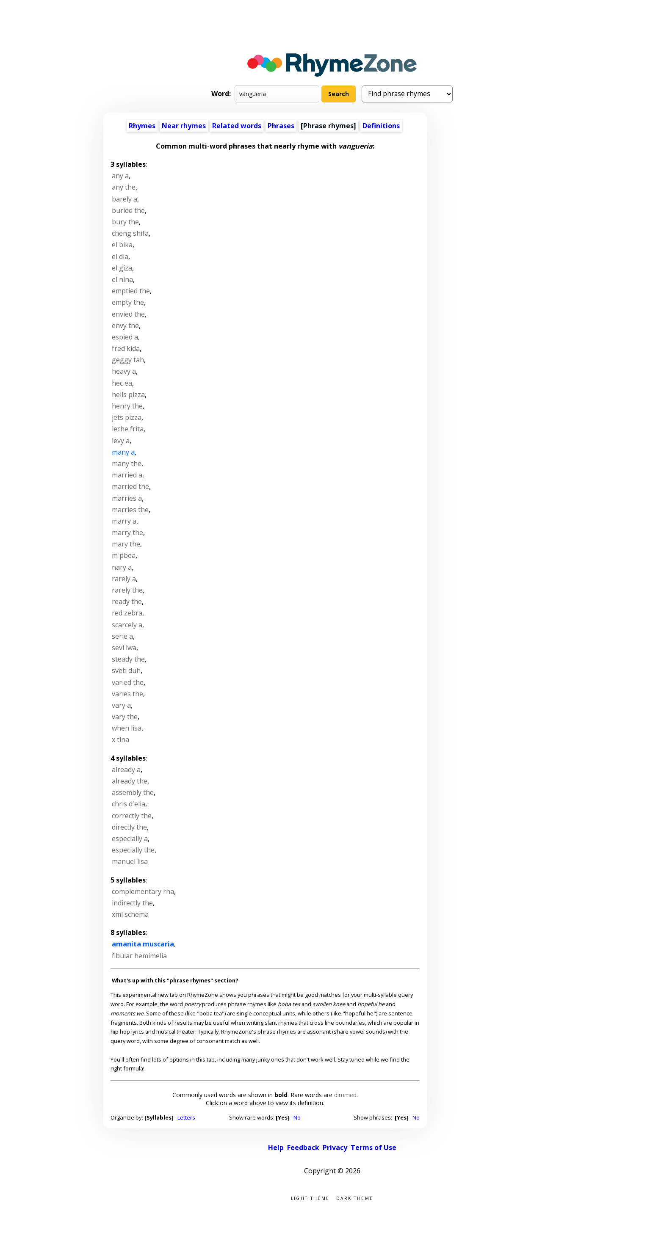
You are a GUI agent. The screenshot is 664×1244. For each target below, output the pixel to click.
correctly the (132, 815)
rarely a (124, 578)
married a (127, 475)
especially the (133, 850)
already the (129, 781)
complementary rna (143, 891)
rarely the (127, 590)
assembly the (133, 792)
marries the (130, 509)
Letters (186, 1117)
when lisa (126, 728)
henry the (127, 406)
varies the (127, 693)
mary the (126, 544)
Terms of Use (373, 1147)
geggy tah (128, 359)
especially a (130, 838)
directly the (129, 827)
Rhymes (142, 125)
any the (124, 187)
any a (120, 175)
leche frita (128, 428)
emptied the (131, 290)
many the (126, 463)
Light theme (310, 1198)
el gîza (122, 268)
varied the (128, 682)
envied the (128, 314)
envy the (125, 325)
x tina (120, 739)
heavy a (124, 371)
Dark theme (354, 1198)
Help (276, 1147)
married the (130, 486)
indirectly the (132, 902)
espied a (125, 337)
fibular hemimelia (139, 955)
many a (123, 452)
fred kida (126, 348)
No (297, 1117)
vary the (125, 716)
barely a (124, 199)
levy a (121, 440)
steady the (128, 659)
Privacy (335, 1147)
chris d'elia (128, 803)
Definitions (381, 125)
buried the (128, 210)
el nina (122, 279)
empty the (128, 302)
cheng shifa (130, 233)
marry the (127, 532)
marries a (127, 498)
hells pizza (128, 394)
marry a (124, 521)
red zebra (127, 613)
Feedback (303, 1147)
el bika (122, 244)
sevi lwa (124, 647)
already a (126, 769)
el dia (120, 256)
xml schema (130, 914)
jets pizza (126, 417)
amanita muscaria (143, 944)
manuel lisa (130, 861)
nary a (122, 567)
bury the (125, 221)
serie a (122, 636)
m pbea (124, 555)
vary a (121, 705)
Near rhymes (184, 125)
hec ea (122, 383)
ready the (127, 601)
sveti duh (126, 670)
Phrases (281, 125)
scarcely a (127, 624)
